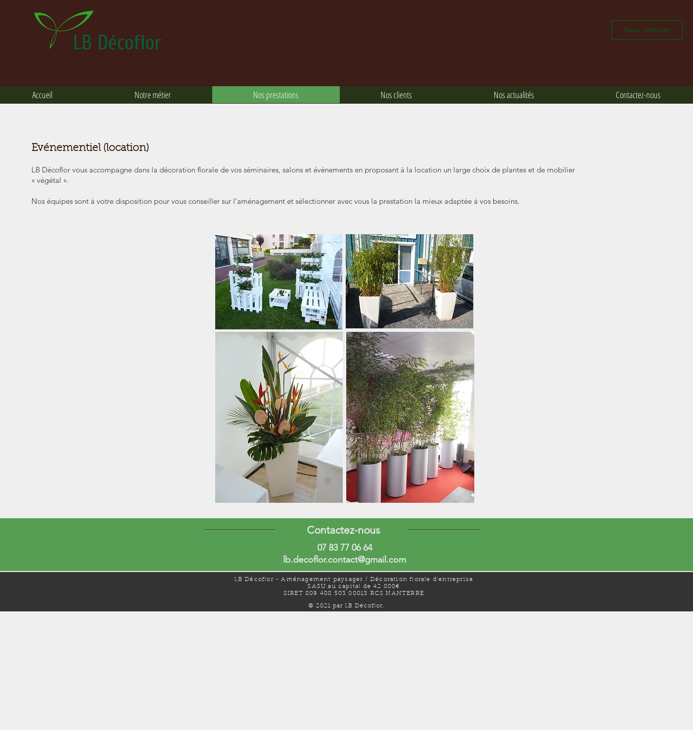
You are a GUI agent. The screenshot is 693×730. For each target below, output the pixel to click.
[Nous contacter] (647, 30)
